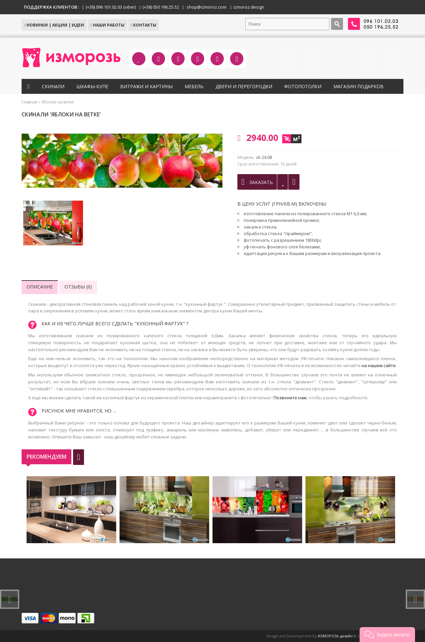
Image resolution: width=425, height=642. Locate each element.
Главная (30, 102)
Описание (40, 287)
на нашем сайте (379, 365)
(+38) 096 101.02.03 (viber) (111, 7)
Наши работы (107, 25)
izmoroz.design (248, 7)
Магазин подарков (358, 86)
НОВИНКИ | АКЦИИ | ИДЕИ (54, 25)
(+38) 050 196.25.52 (160, 7)
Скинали (53, 86)
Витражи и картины (146, 86)
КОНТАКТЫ (143, 25)
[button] (387, 634)
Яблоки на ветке (58, 102)
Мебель (194, 86)
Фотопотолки (302, 86)
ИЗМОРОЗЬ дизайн (335, 635)
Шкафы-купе (92, 86)
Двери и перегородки (243, 86)
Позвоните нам (290, 398)
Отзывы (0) (78, 287)
